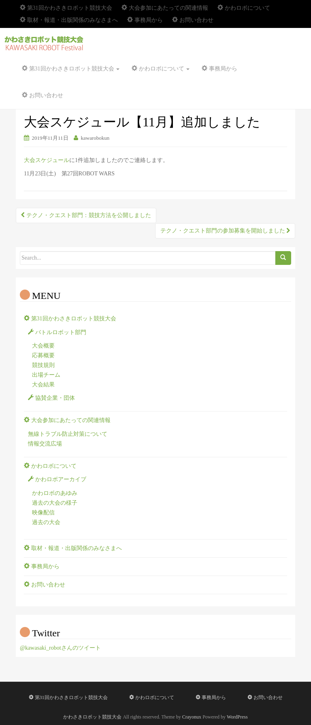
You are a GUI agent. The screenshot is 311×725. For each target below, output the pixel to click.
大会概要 (43, 346)
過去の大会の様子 (54, 503)
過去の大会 (46, 522)
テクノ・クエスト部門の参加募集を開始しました (225, 231)
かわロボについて (243, 8)
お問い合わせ (192, 20)
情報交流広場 (45, 444)
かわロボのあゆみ (54, 493)
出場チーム (46, 375)
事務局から (145, 20)
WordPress (237, 717)
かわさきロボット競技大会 (92, 717)
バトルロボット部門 (57, 332)
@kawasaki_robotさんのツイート (60, 648)
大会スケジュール (46, 160)
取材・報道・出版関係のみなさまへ (69, 20)
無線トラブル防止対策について (67, 434)
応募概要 (43, 355)
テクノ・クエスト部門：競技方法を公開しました (86, 215)
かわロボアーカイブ (57, 479)
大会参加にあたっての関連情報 (164, 8)
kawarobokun (95, 138)
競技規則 (43, 365)
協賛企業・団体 (51, 398)
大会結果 (43, 385)
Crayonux (191, 717)
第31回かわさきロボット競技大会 (66, 8)
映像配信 (43, 513)
